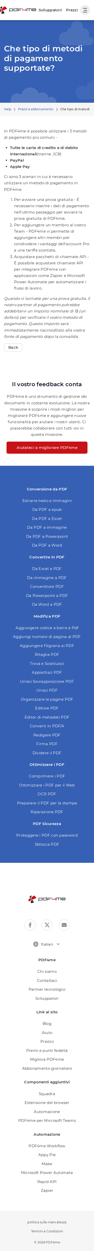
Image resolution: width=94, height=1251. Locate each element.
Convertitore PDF (47, 586)
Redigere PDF (47, 735)
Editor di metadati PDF (47, 717)
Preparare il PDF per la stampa (47, 803)
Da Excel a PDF (47, 568)
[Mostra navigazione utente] (85, 10)
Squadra (47, 1093)
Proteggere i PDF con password (47, 835)
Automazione (47, 1111)
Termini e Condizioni (47, 1231)
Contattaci (47, 980)
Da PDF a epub (47, 509)
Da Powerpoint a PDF (47, 595)
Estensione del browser (47, 1102)
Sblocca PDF (47, 844)
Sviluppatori (47, 998)
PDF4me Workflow (47, 1145)
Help (7, 109)
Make (47, 1163)
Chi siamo (47, 971)
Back (13, 347)
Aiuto (47, 1032)
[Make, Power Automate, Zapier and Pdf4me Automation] (50, 10)
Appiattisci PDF (47, 672)
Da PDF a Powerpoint (47, 536)
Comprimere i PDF (47, 776)
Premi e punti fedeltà (47, 1050)
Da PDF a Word (47, 545)
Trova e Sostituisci (47, 663)
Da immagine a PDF (47, 577)
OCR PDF (47, 794)
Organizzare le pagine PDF (47, 699)
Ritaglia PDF (47, 654)
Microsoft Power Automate (47, 1172)
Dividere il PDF (47, 752)
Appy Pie (47, 1154)
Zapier (47, 1190)
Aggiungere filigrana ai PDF (47, 645)
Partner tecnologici (47, 989)
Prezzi (72, 10)
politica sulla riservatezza (46, 1222)
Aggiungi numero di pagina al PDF (47, 636)
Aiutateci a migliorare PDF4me (47, 447)
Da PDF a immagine (47, 527)
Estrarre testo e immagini (47, 500)
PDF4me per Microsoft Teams (47, 1120)
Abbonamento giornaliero (47, 1068)
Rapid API (47, 1181)
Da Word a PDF (47, 604)
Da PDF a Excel (47, 518)
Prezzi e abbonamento (36, 109)
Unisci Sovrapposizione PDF (47, 681)
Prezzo (47, 1041)
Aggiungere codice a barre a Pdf (47, 627)
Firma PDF (47, 743)
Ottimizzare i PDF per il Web (47, 785)
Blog (47, 1023)
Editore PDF (47, 708)
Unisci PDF (47, 690)
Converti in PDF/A (47, 726)
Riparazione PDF (47, 811)
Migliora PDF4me (47, 1059)
